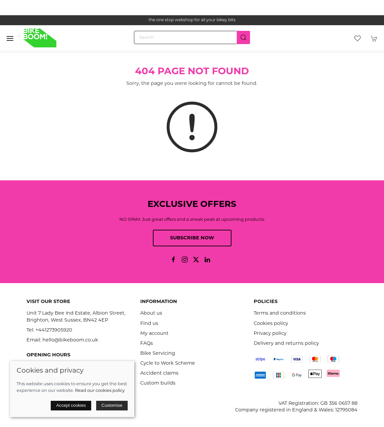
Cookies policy (271, 323)
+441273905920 (53, 330)
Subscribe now (192, 238)
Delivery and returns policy (286, 343)
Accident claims (159, 373)
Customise (111, 405)
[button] (10, 38)
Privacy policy (270, 333)
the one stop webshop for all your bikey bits (192, 20)
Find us (149, 323)
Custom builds (157, 383)
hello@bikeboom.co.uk (70, 340)
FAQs (146, 343)
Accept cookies (71, 405)
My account (154, 333)
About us (151, 313)
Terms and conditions (280, 313)
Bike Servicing (157, 353)
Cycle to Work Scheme (167, 363)
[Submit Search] (243, 37)
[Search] (192, 37)
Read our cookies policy (100, 391)
